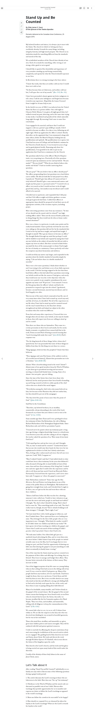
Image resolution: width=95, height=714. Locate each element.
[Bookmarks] (84, 8)
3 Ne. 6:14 (35, 606)
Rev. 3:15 (57, 92)
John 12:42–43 (36, 400)
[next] (92, 358)
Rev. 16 (63, 92)
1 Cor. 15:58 (36, 415)
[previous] (2, 358)
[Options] (91, 8)
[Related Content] (88, 8)
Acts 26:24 (57, 335)
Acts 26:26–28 (40, 361)
